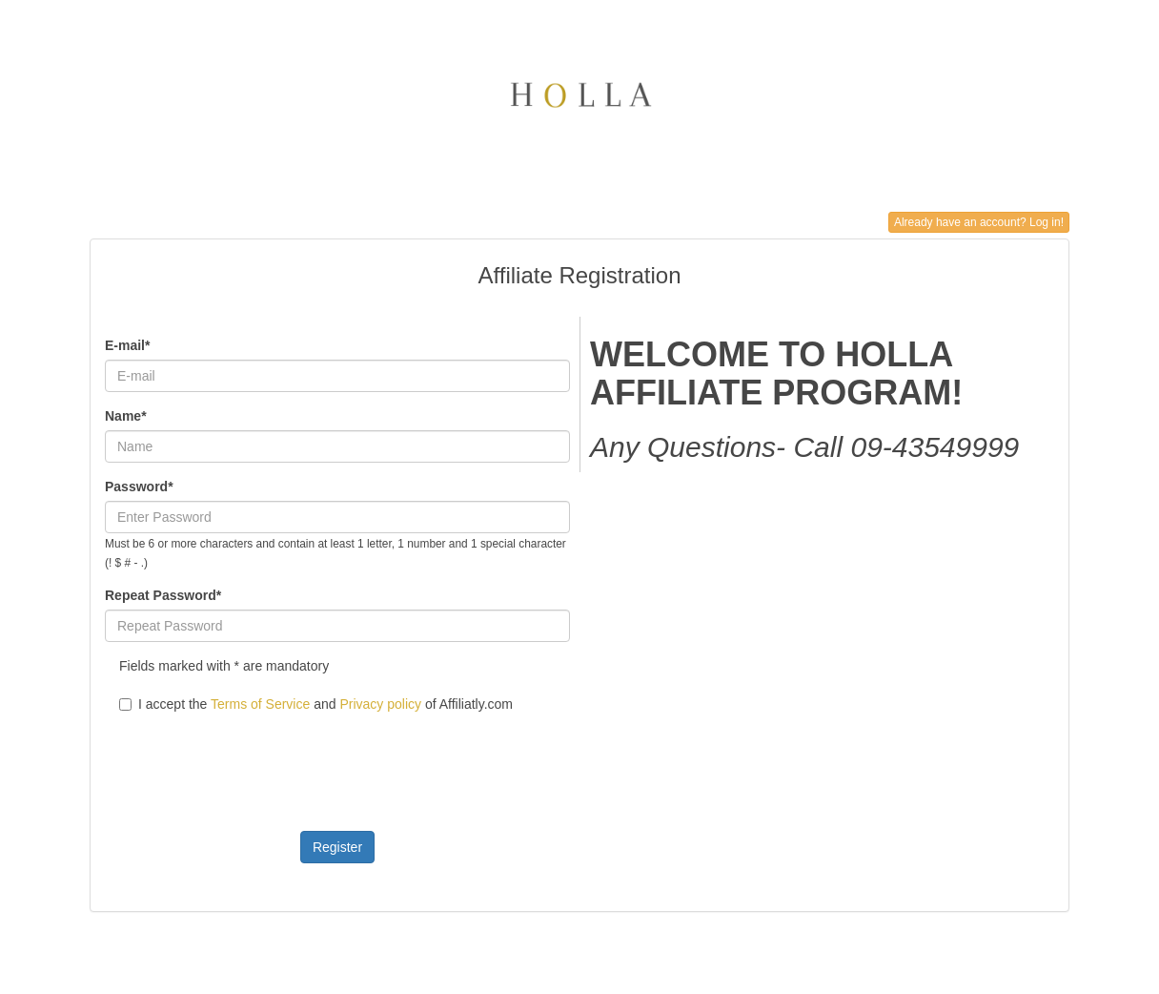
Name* (126, 416)
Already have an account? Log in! (979, 222)
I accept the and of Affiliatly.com (316, 704)
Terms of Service (260, 704)
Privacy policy (380, 704)
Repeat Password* (163, 595)
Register (337, 847)
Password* (139, 486)
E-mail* (127, 345)
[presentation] (250, 760)
